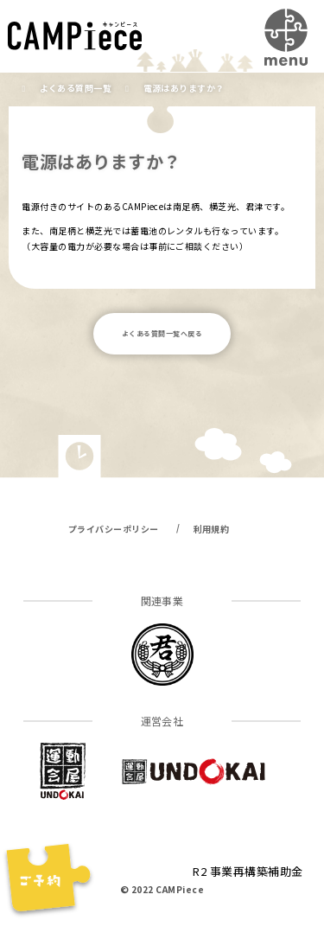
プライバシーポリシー (113, 528)
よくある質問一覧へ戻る (162, 333)
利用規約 (212, 528)
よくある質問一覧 (76, 87)
